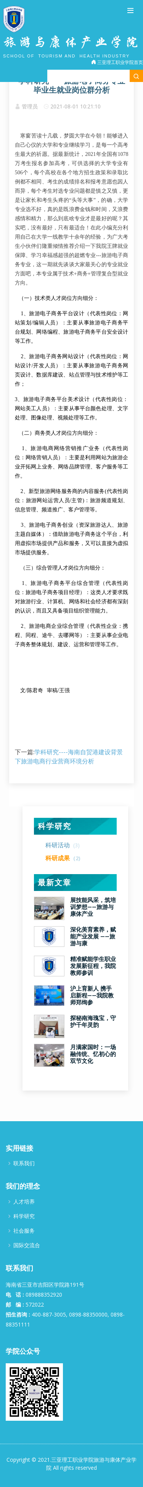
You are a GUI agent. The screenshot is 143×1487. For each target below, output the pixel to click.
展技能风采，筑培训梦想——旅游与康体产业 (93, 907)
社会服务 (24, 1230)
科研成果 (62, 858)
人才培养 (24, 1201)
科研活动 (62, 845)
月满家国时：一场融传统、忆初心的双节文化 (93, 1054)
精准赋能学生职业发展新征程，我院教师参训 (93, 966)
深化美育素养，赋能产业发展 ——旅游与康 (93, 936)
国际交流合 (26, 1245)
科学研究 (54, 826)
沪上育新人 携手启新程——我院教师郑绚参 (92, 995)
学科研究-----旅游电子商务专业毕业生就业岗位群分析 (71, 85)
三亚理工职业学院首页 (117, 62)
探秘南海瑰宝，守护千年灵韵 (93, 1021)
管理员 (30, 106)
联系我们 (24, 1163)
